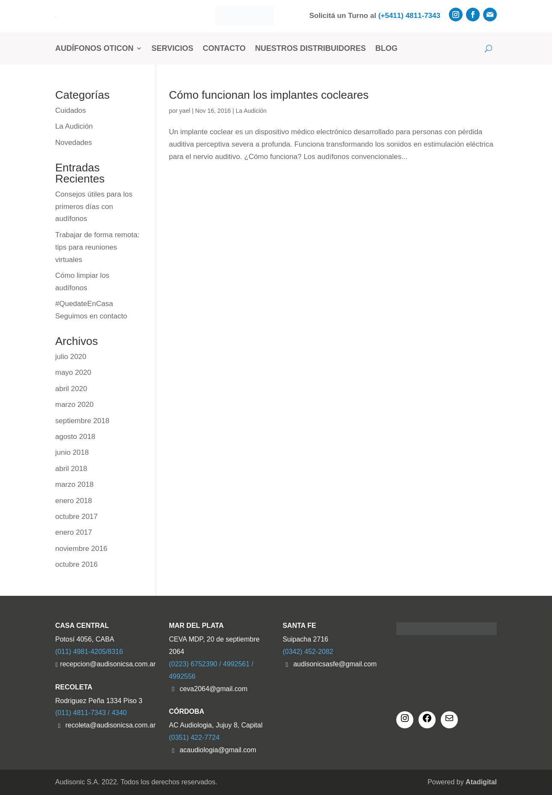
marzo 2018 (74, 484)
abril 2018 (71, 469)
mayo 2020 (73, 372)
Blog (386, 48)
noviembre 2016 (81, 549)
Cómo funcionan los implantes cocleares (269, 94)
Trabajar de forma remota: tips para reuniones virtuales (97, 247)
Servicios (172, 48)
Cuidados (70, 110)
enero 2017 (73, 532)
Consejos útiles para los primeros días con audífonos (93, 206)
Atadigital (481, 782)
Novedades (73, 142)
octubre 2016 (76, 564)
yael (184, 110)
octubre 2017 (76, 516)
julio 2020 (70, 357)
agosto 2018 (75, 437)
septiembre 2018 (82, 421)
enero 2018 (73, 501)
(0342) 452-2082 (307, 651)
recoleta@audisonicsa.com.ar (110, 725)
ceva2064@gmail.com (214, 688)
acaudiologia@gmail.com (218, 750)
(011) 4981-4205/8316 (89, 651)
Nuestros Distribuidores (310, 48)
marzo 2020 (74, 404)
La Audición (251, 110)
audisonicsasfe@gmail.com (335, 664)
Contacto (224, 48)
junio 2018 (72, 452)
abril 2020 (71, 389)
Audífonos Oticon (94, 48)
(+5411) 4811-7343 (409, 16)
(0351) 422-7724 (194, 737)
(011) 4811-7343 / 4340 (91, 712)
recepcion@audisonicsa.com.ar (107, 664)
